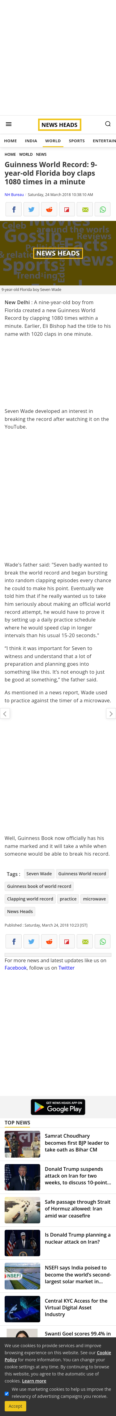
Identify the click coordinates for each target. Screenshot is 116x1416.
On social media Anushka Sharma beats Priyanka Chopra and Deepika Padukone (5, 713)
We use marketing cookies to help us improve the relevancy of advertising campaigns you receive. (61, 1392)
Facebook (16, 967)
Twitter (66, 967)
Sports (77, 140)
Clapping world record (30, 899)
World (53, 140)
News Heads (20, 911)
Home (10, 140)
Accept (15, 1406)
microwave (94, 899)
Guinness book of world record (39, 886)
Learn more (34, 1381)
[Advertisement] (58, 57)
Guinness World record (82, 874)
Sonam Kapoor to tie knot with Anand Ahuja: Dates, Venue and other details (111, 713)
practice (68, 899)
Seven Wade (39, 874)
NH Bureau (14, 194)
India (31, 140)
